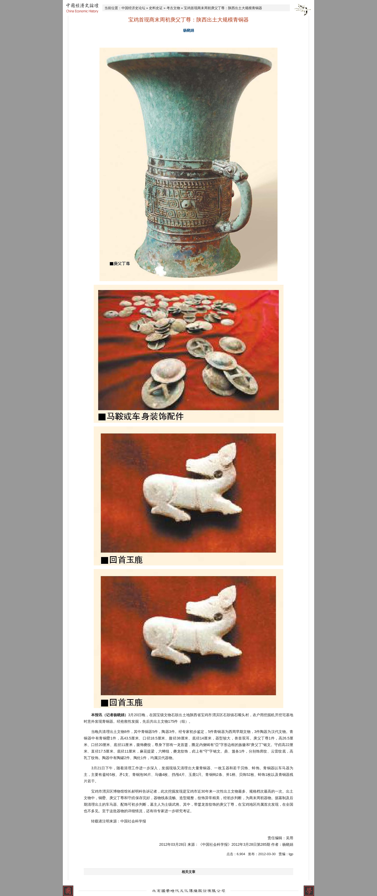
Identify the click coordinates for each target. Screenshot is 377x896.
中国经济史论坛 (133, 8)
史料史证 (156, 8)
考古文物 (173, 8)
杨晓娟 (188, 30)
